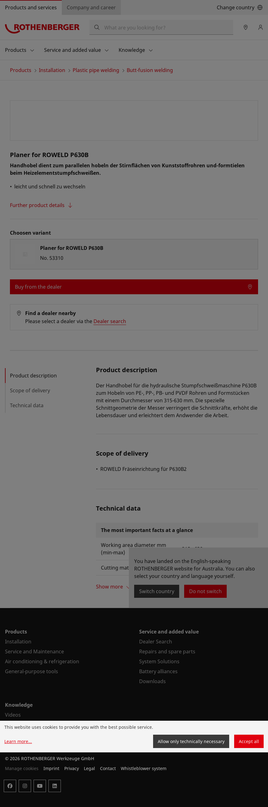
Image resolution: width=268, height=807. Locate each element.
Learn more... (18, 741)
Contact (108, 768)
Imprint (51, 768)
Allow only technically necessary (191, 741)
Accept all (249, 741)
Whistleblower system (143, 768)
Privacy (71, 768)
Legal (89, 768)
